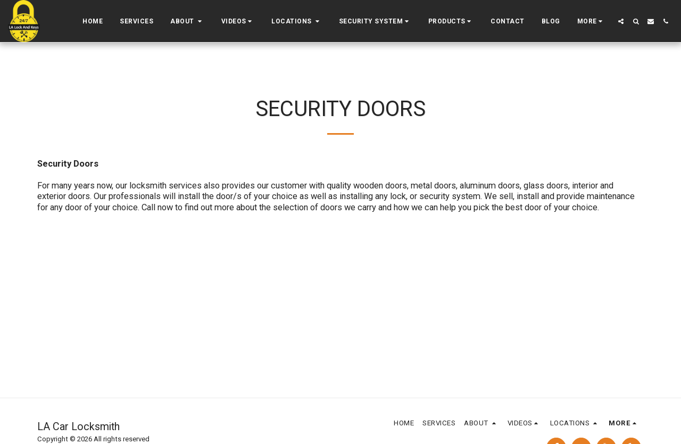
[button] (187, 21)
